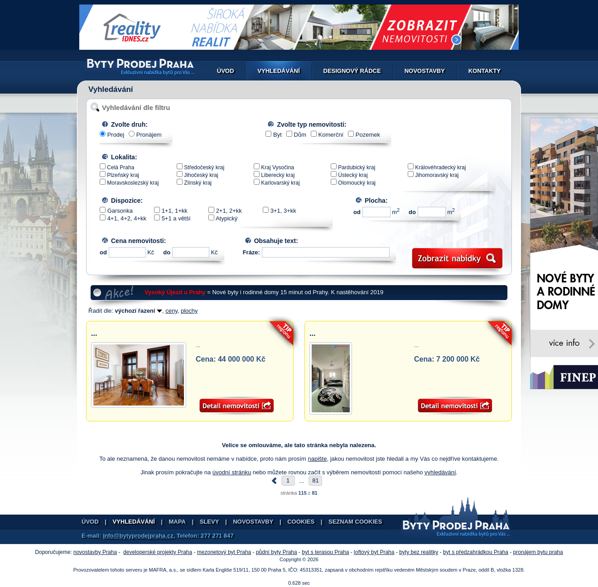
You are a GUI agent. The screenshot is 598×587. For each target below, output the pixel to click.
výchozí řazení (138, 310)
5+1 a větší (176, 218)
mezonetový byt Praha (224, 552)
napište (317, 458)
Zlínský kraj (198, 183)
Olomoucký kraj (357, 183)
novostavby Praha (95, 552)
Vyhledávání (278, 70)
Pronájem (149, 134)
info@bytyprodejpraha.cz (138, 535)
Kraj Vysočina (277, 167)
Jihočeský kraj (201, 175)
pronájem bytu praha (538, 552)
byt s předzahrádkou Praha (475, 552)
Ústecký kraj (352, 175)
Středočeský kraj (204, 167)
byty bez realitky (418, 552)
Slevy (209, 521)
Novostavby (425, 70)
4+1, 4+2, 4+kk (126, 218)
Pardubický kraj (356, 167)
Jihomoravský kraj (436, 175)
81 (315, 480)
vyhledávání (440, 472)
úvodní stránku (231, 472)
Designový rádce (352, 70)
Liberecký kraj (277, 175)
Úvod (225, 70)
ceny (171, 310)
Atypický (226, 218)
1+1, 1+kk (175, 210)
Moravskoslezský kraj (133, 183)
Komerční (331, 134)
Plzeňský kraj (123, 175)
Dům (300, 134)
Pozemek (368, 134)
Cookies (300, 521)
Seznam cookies (355, 521)
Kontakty (484, 70)
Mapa (177, 521)
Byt (277, 134)
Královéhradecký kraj (440, 167)
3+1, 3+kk (283, 210)
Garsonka (120, 210)
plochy (189, 310)
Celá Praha (120, 167)
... (94, 333)
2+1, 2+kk (229, 210)
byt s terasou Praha (325, 552)
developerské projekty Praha (157, 552)
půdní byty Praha (276, 552)
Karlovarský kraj (280, 183)
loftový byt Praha (374, 552)
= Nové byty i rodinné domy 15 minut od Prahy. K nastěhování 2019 (264, 292)
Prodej (116, 134)
